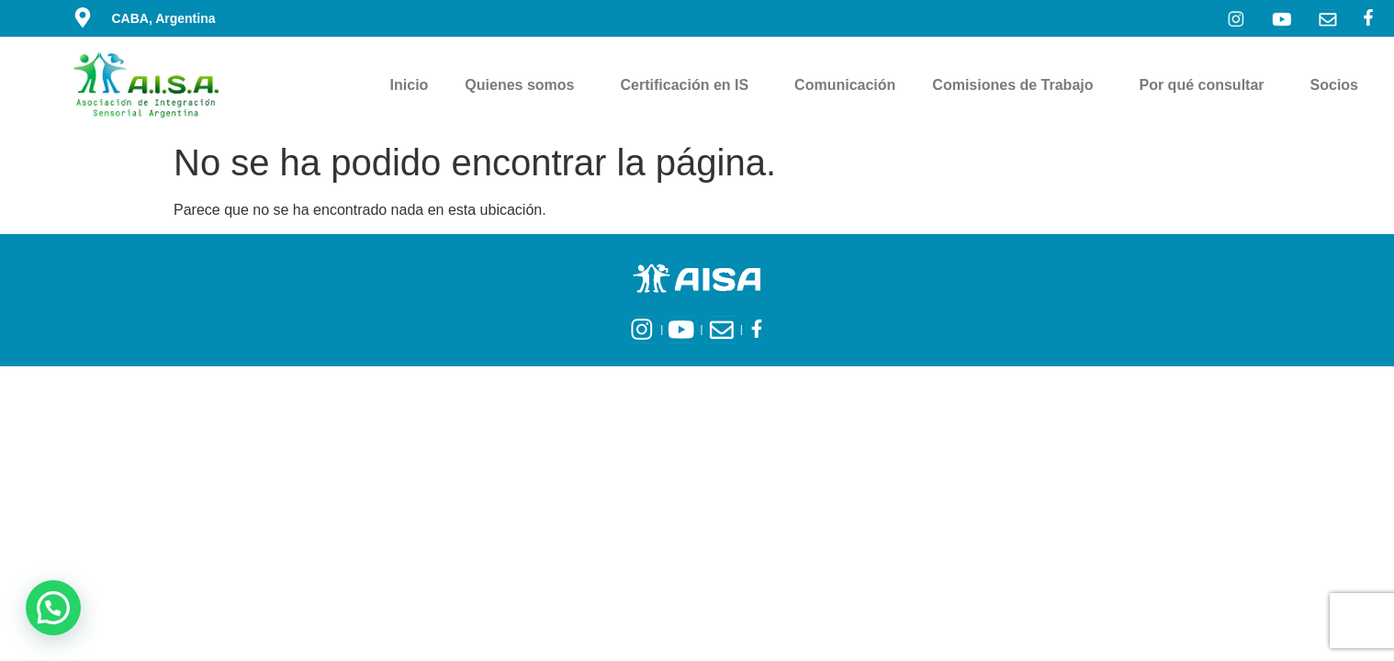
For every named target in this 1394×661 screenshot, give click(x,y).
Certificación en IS (690, 85)
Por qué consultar (1207, 85)
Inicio (409, 85)
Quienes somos (524, 85)
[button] (53, 607)
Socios (1338, 85)
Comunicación (844, 85)
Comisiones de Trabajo (1017, 85)
